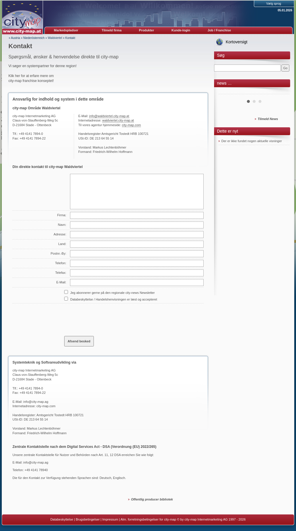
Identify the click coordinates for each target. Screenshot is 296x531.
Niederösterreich (33, 38)
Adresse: (60, 234)
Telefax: (60, 272)
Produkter (146, 30)
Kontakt (70, 38)
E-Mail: (61, 282)
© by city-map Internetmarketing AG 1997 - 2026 (211, 519)
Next (282, 91)
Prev (226, 91)
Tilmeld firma (111, 30)
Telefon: (60, 263)
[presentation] (108, 317)
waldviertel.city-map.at (118, 120)
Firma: (61, 215)
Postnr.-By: (58, 253)
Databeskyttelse (61, 519)
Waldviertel (55, 38)
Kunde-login (180, 30)
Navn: (62, 224)
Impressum (110, 519)
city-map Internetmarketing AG (34, 370)
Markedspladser (66, 30)
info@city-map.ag (35, 401)
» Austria (14, 38)
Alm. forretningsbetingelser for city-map (148, 519)
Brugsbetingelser (88, 519)
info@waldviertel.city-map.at (109, 116)
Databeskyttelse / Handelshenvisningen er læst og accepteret (113, 299)
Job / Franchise (219, 30)
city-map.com (131, 125)
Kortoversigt (236, 42)
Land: (62, 244)
